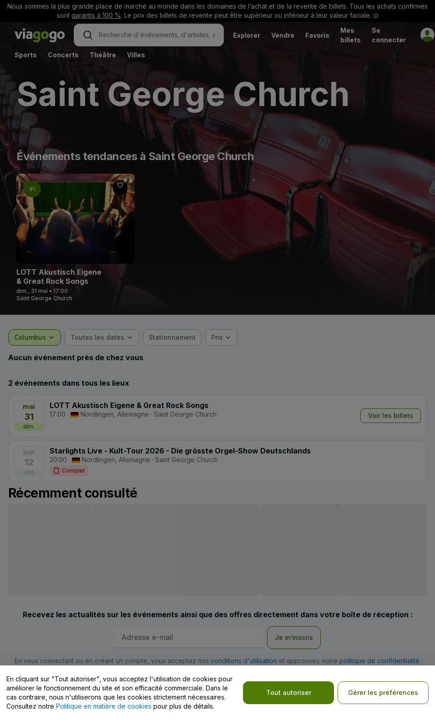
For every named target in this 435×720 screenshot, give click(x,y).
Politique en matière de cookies (104, 706)
